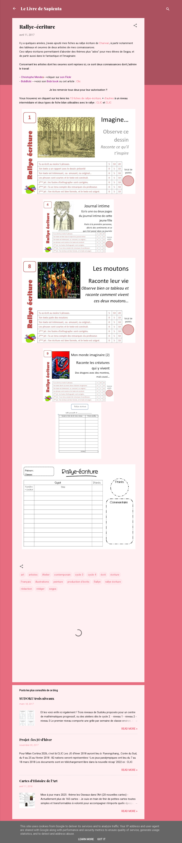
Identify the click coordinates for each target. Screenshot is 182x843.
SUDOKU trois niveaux (36, 698)
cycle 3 (79, 574)
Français (26, 581)
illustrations (42, 581)
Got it (101, 839)
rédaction (26, 588)
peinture (58, 581)
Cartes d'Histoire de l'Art (38, 781)
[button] (135, 26)
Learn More (86, 839)
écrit (103, 574)
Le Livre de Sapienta (41, 8)
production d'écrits (78, 581)
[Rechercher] (168, 9)
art (22, 574)
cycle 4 (92, 574)
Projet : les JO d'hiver (35, 740)
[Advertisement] (158, 71)
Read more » (129, 728)
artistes (33, 574)
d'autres (109, 98)
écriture (114, 574)
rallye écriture (113, 581)
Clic (78, 81)
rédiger (40, 588)
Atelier (46, 574)
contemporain (62, 574)
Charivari (104, 43)
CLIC (99, 102)
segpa (52, 588)
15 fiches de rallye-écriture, (85, 98)
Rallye (97, 581)
